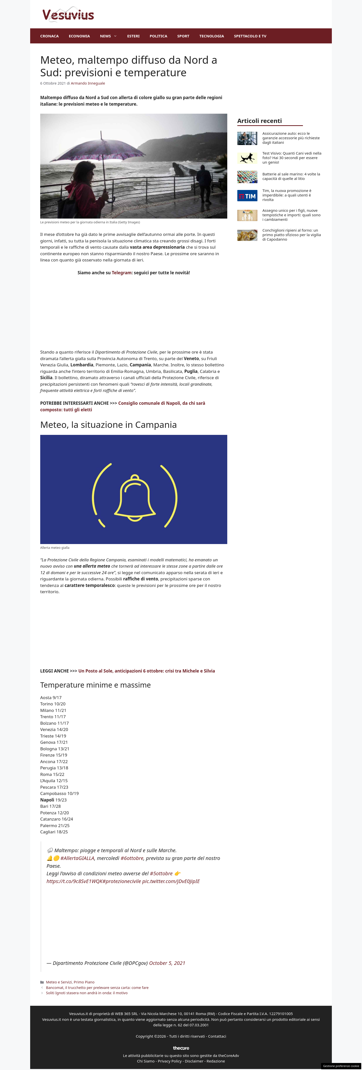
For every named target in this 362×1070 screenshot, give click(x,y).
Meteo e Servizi (59, 982)
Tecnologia (211, 35)
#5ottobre (161, 873)
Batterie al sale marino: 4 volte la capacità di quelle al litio (291, 176)
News (111, 35)
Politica (158, 35)
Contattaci (217, 1036)
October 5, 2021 (167, 962)
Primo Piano (84, 982)
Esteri (133, 35)
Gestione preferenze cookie (341, 1066)
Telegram (122, 273)
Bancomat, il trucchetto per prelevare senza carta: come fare (97, 987)
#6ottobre (132, 857)
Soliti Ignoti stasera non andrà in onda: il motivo (87, 992)
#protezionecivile (121, 881)
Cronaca (49, 35)
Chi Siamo (146, 1060)
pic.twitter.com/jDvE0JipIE (171, 881)
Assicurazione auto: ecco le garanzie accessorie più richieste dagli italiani (291, 138)
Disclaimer (194, 1060)
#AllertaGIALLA (77, 857)
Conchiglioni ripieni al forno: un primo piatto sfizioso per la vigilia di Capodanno (291, 235)
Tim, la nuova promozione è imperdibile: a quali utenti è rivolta (286, 195)
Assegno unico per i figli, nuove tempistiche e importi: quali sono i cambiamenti (291, 215)
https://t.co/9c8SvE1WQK (74, 881)
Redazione (216, 1060)
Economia (79, 35)
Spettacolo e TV (250, 35)
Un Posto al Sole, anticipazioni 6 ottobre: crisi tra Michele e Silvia (146, 671)
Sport (183, 35)
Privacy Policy (170, 1060)
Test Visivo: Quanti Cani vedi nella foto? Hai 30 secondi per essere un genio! (292, 158)
